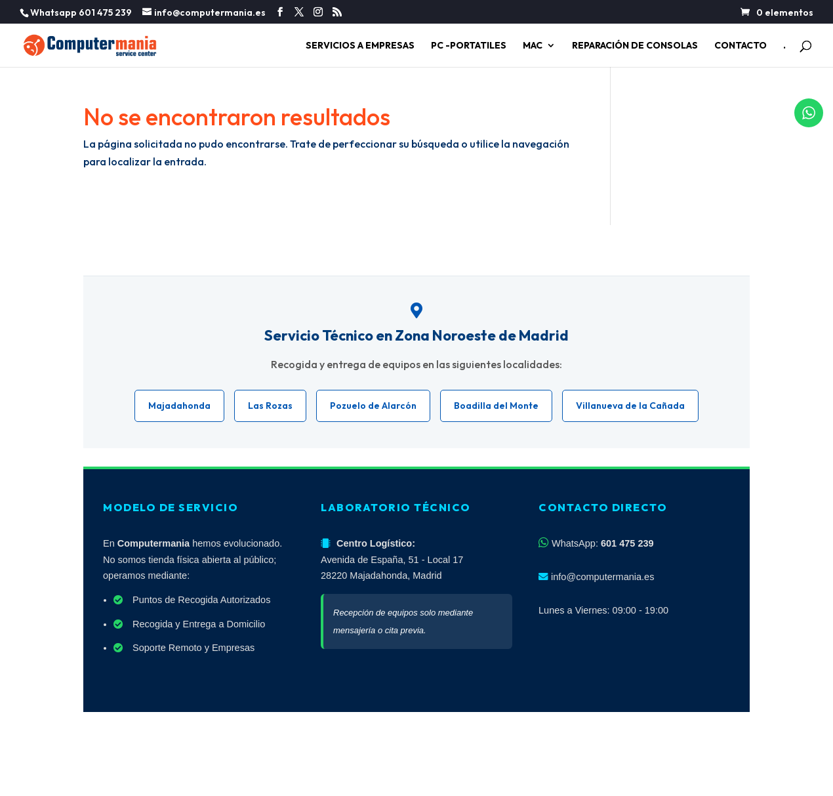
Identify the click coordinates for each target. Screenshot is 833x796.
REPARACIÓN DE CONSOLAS (635, 46)
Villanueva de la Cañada (630, 405)
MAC (532, 46)
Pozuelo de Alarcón (373, 405)
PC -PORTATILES (468, 46)
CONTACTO (740, 46)
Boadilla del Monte (496, 405)
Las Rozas (270, 405)
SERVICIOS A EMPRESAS (360, 46)
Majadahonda (179, 405)
